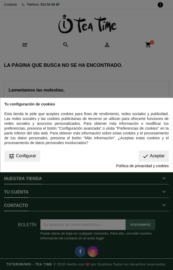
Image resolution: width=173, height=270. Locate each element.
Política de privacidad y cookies (142, 166)
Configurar (22, 156)
